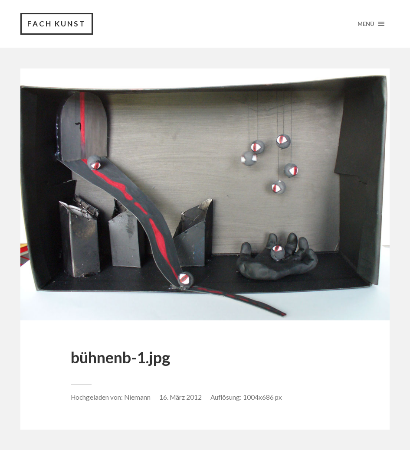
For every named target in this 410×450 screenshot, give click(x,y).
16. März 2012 (180, 397)
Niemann (137, 397)
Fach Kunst (56, 23)
